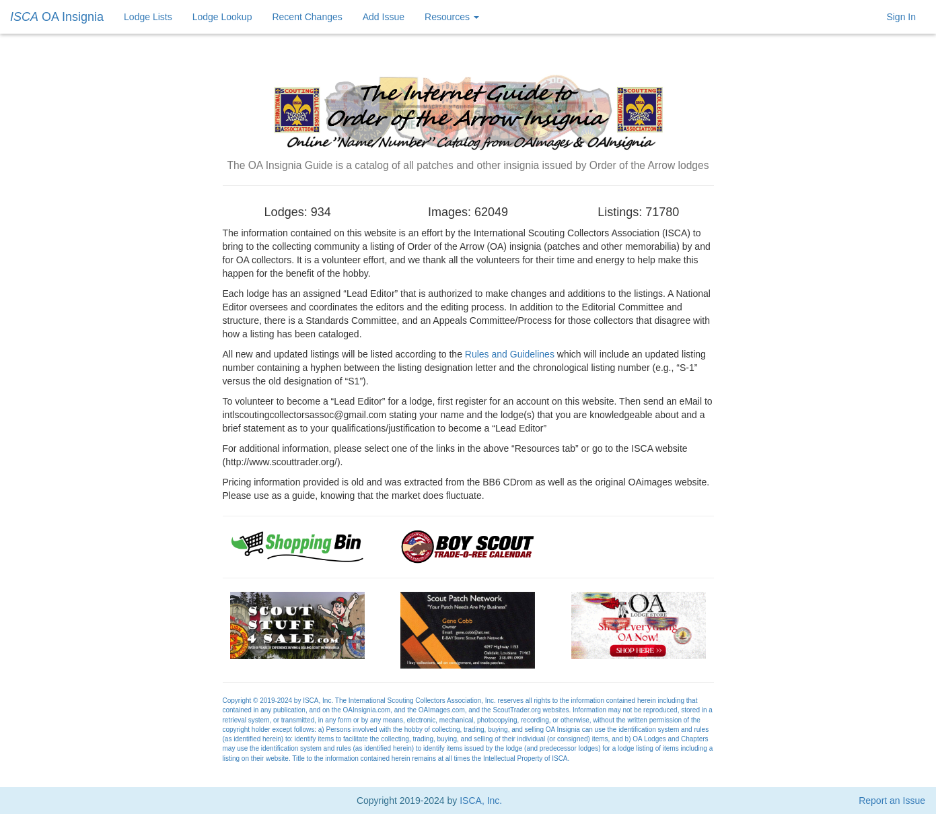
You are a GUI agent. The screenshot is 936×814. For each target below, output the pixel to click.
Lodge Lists (148, 16)
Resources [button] (452, 16)
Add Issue (383, 16)
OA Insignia (57, 17)
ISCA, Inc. (481, 800)
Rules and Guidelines (509, 354)
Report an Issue (892, 800)
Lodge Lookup (222, 16)
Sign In (901, 16)
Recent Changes (307, 16)
